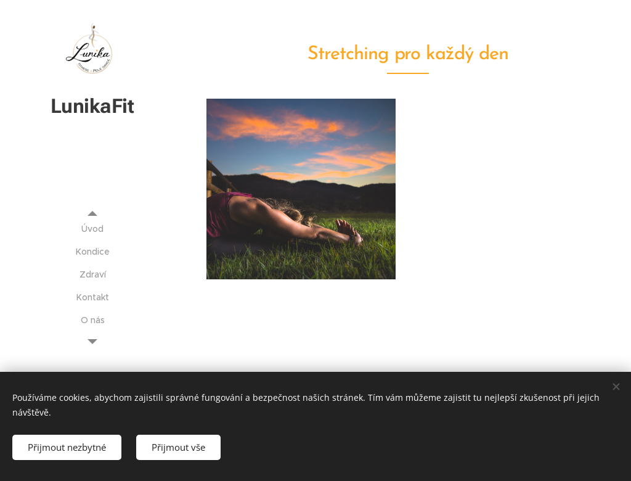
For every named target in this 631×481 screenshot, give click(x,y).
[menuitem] (92, 229)
